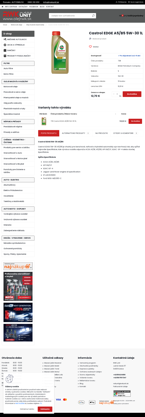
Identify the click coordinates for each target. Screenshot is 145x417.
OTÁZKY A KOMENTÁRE (125, 133)
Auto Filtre (8, 68)
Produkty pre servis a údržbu (17, 147)
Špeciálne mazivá (12, 114)
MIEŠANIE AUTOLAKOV (15, 39)
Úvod (5, 25)
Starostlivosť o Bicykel (14, 164)
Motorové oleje (16, 25)
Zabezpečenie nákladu (14, 230)
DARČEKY (9, 50)
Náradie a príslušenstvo (14, 243)
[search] (93, 16)
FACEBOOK (33, 6)
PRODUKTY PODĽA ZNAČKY (17, 55)
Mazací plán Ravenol (52, 363)
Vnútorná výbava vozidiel (15, 219)
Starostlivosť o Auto (13, 153)
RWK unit (116, 363)
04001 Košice (118, 369)
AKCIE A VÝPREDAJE (14, 45)
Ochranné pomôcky (13, 248)
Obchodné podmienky (89, 366)
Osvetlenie (8, 196)
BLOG (42, 6)
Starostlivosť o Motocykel (15, 158)
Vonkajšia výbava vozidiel (15, 214)
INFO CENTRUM (11, 6)
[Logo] (17, 15)
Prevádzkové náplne (13, 126)
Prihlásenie (122, 2)
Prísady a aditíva (11, 132)
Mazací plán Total (51, 369)
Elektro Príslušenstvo (13, 190)
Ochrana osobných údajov (91, 372)
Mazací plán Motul (51, 372)
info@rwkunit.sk (51, 2)
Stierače (7, 225)
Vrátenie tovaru (86, 378)
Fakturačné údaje (120, 386)
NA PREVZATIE (101, 133)
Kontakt (83, 386)
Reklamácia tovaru (87, 380)
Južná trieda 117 (119, 366)
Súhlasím (45, 409)
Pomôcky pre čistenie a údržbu (14, 171)
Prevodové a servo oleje (14, 92)
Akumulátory (9, 185)
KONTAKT (50, 6)
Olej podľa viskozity (13, 103)
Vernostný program (88, 363)
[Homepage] (2, 7)
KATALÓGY (23, 6)
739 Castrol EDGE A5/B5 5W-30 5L (63, 121)
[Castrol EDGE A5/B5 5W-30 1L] (60, 53)
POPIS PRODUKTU (48, 133)
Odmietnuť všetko (27, 409)
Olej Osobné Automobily (35, 25)
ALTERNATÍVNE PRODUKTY (76, 133)
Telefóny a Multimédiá (14, 201)
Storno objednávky (87, 375)
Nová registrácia (136, 2)
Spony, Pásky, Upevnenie (15, 254)
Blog (81, 383)
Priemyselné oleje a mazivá (16, 97)
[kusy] (115, 94)
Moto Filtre (8, 74)
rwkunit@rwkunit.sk (120, 383)
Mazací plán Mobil (51, 366)
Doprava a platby (87, 369)
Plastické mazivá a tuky (14, 108)
